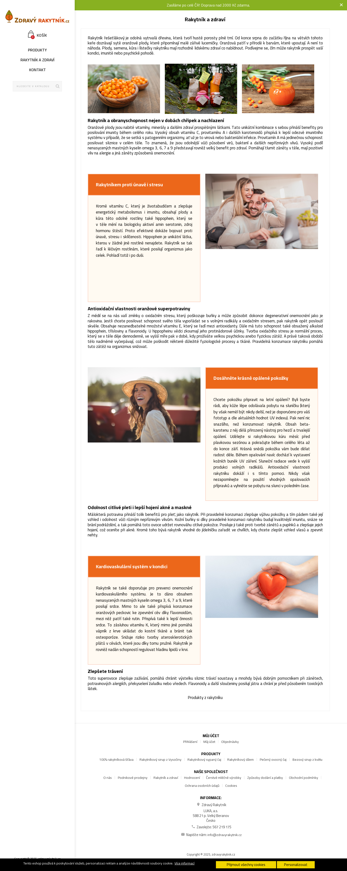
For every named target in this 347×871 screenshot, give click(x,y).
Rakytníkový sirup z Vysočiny (160, 759)
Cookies (231, 785)
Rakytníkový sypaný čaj (204, 759)
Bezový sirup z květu (307, 759)
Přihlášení (190, 742)
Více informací (184, 863)
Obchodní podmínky (303, 777)
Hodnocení (192, 777)
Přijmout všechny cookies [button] (246, 864)
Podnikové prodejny (132, 777)
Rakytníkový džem (240, 759)
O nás (107, 777)
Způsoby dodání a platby (265, 777)
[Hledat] (37, 86)
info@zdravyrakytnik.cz (224, 835)
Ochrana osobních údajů (202, 785)
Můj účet (209, 742)
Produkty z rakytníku (205, 697)
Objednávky (230, 742)
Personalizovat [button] (295, 864)
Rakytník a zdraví (165, 777)
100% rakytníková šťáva (116, 759)
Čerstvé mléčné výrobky (223, 777)
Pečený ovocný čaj (273, 759)
